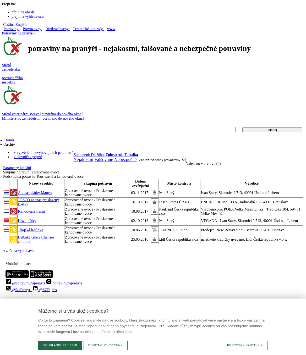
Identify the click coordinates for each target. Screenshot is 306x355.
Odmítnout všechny (105, 345)
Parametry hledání (17, 168)
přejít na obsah (22, 12)
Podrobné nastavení (245, 345)
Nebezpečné (125, 159)
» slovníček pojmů (28, 157)
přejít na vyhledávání (27, 16)
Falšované (103, 159)
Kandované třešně (31, 211)
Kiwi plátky (27, 221)
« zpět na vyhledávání (20, 251)
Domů (9, 140)
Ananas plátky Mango (35, 193)
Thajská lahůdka (30, 230)
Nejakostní (83, 159)
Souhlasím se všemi (60, 345)
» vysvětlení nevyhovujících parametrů (43, 152)
